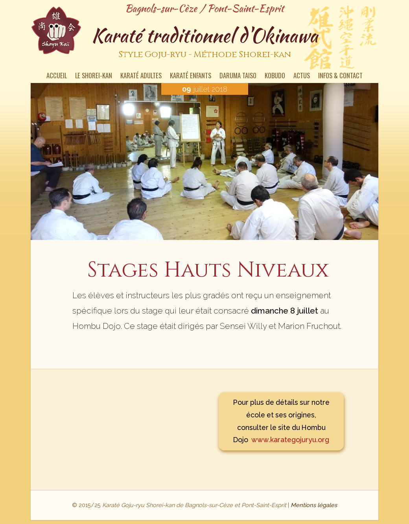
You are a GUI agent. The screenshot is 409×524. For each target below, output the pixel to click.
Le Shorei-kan (93, 76)
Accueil (56, 76)
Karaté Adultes (141, 76)
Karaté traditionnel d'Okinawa (204, 43)
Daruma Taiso (237, 76)
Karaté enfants (190, 76)
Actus (301, 76)
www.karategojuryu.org (290, 439)
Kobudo (275, 76)
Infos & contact (340, 76)
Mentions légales (314, 505)
